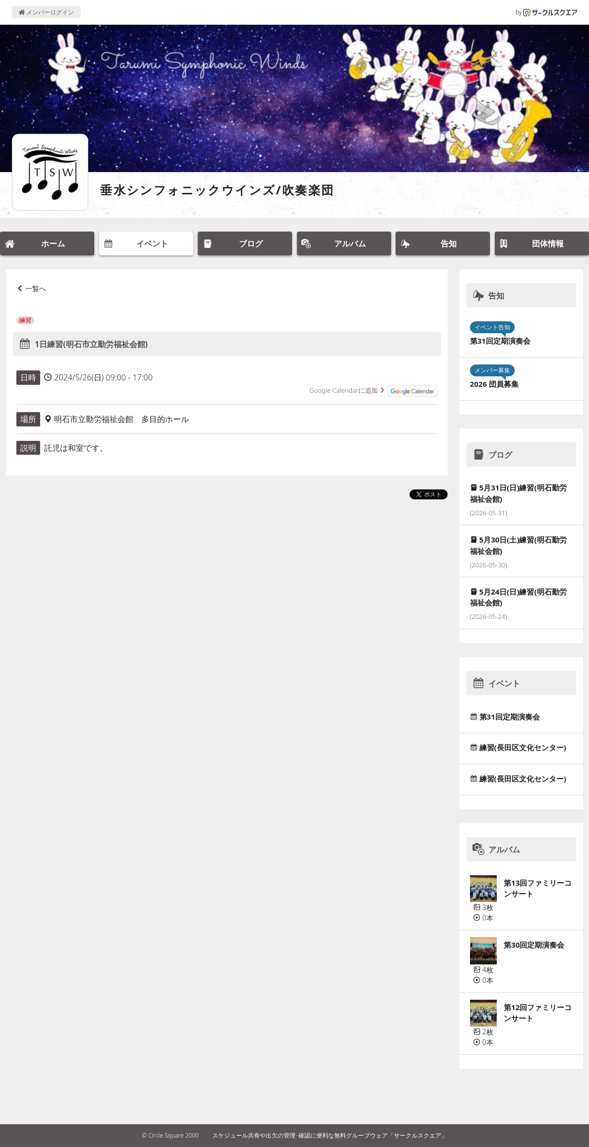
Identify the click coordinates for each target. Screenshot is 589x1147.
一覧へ (35, 288)
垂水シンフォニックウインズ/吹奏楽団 (217, 189)
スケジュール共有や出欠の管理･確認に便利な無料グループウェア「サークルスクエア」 (329, 1135)
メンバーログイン (46, 12)
